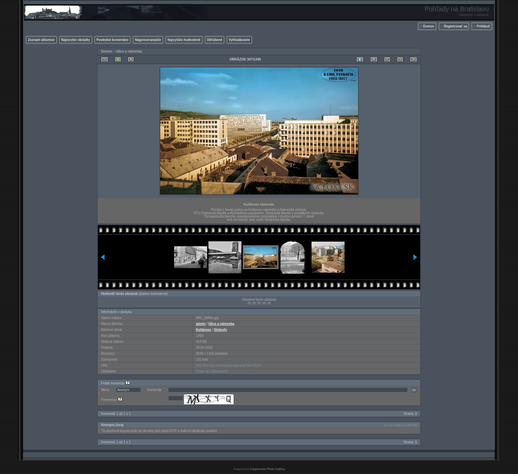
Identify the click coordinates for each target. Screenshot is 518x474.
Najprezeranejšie (148, 40)
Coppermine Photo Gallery (267, 469)
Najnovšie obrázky (75, 40)
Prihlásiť (483, 26)
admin (200, 324)
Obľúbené (214, 40)
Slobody (220, 330)
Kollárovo (203, 330)
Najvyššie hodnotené (184, 40)
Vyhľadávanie (239, 40)
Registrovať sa (455, 26)
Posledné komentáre (112, 40)
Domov (428, 26)
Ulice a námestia (129, 51)
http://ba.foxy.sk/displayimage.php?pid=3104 (228, 365)
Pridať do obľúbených (212, 371)
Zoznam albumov (41, 40)
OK (414, 390)
